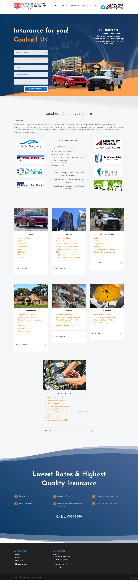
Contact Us (75, 6)
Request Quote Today (36, 89)
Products (65, 6)
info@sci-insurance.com (65, 567)
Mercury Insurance (89, 6)
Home (57, 6)
